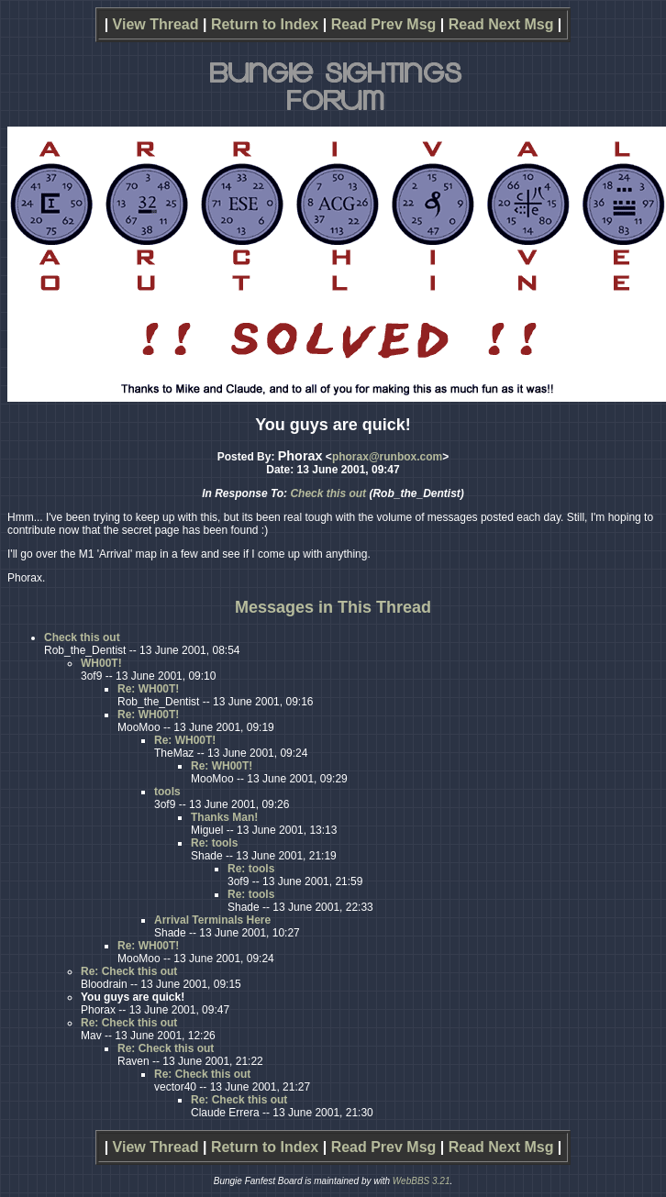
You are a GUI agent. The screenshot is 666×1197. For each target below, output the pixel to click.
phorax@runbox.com (387, 456)
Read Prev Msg (384, 24)
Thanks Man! (224, 817)
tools (167, 791)
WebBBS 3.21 (421, 1181)
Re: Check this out (129, 971)
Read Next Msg (501, 24)
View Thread (156, 24)
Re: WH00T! (148, 688)
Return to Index (264, 24)
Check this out (328, 493)
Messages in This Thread (333, 607)
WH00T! (101, 663)
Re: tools (214, 843)
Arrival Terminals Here (212, 920)
